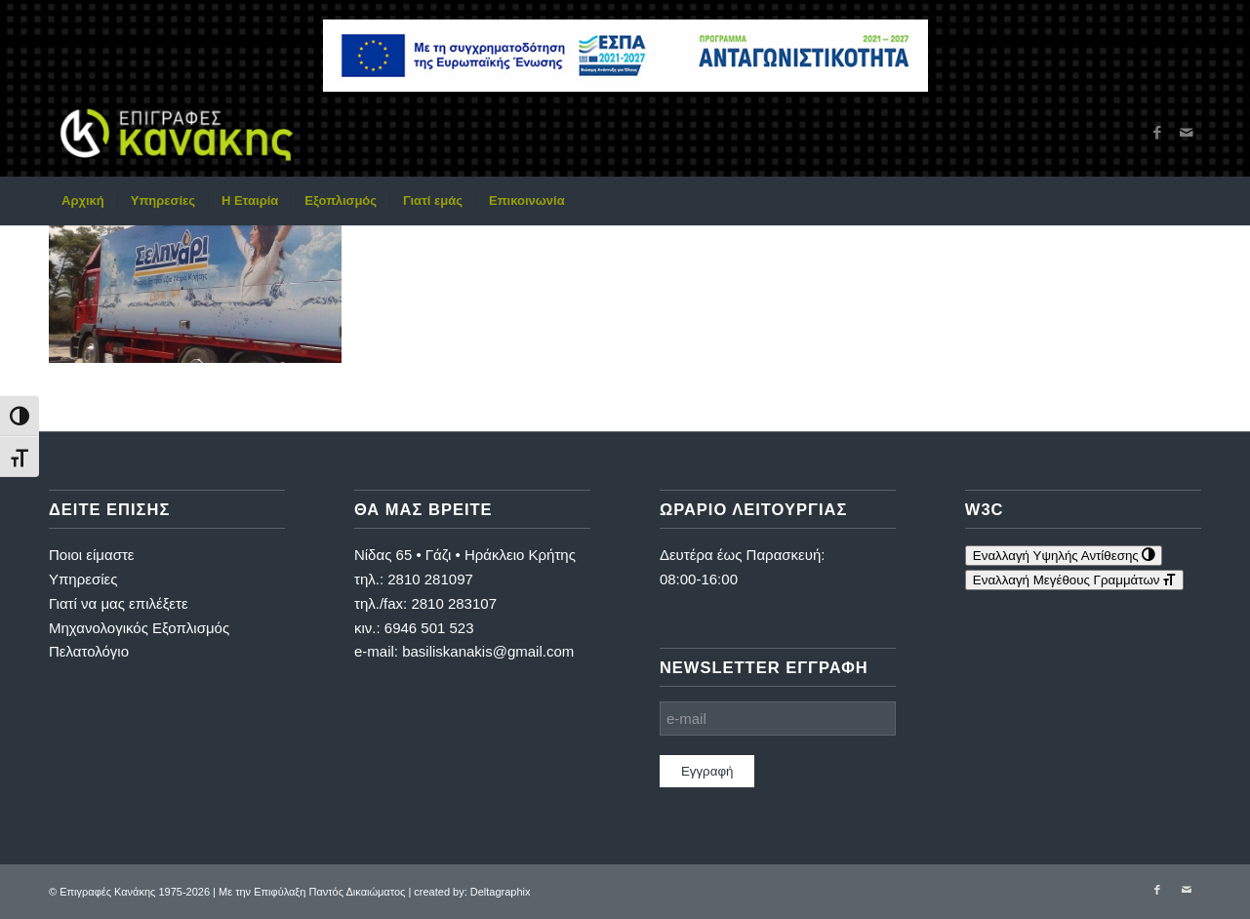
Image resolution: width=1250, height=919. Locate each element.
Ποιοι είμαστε (92, 554)
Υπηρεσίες (83, 579)
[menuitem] (83, 201)
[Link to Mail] (1186, 132)
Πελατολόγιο (89, 651)
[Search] (1188, 201)
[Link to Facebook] (1157, 132)
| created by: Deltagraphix (469, 892)
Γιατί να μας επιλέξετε (118, 603)
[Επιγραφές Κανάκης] (176, 133)
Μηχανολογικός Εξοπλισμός (139, 627)
